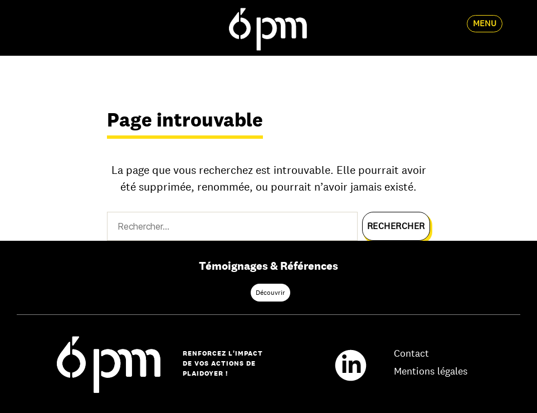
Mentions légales (430, 371)
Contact (411, 353)
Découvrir (270, 293)
